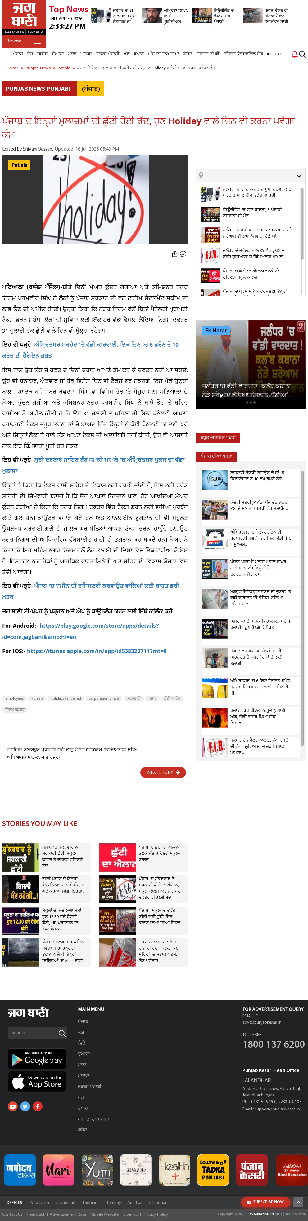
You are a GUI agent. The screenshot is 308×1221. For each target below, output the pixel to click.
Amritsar (135, 1203)
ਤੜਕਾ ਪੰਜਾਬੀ (108, 54)
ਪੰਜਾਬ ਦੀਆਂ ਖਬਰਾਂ (216, 456)
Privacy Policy (155, 1214)
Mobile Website (105, 1214)
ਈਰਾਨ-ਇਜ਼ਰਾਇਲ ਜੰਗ (243, 54)
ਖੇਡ (127, 54)
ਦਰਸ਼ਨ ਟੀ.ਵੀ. (208, 54)
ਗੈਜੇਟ (187, 54)
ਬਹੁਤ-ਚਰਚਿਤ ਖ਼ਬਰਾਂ (218, 438)
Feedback (36, 1214)
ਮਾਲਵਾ (86, 54)
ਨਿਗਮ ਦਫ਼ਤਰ (15, 709)
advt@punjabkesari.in (262, 1022)
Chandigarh (66, 1203)
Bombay (113, 1203)
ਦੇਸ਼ (30, 54)
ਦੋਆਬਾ (58, 54)
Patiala (19, 165)
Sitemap (130, 1214)
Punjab (37, 698)
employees (14, 698)
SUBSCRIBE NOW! (266, 1202)
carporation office (104, 698)
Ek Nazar (216, 331)
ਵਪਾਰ (139, 54)
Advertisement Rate (68, 1214)
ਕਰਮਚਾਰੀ (134, 698)
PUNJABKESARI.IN (260, 1214)
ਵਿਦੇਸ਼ (42, 54)
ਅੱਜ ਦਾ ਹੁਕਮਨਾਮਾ (163, 54)
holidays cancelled (66, 698)
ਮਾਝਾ (72, 54)
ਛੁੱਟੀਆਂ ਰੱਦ (172, 698)
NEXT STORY (163, 772)
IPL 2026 (275, 54)
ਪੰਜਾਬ (18, 54)
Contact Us (12, 1214)
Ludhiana (91, 1203)
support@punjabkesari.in (277, 1109)
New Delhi (39, 1203)
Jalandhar (157, 1203)
